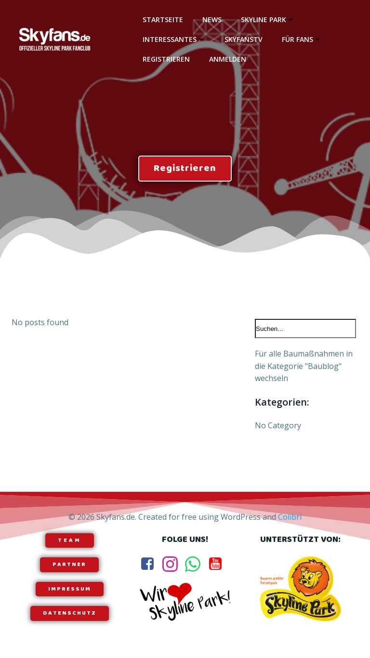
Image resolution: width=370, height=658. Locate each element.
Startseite (163, 19)
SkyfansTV (244, 39)
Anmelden (227, 59)
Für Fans (302, 39)
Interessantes (174, 39)
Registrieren (166, 59)
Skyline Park (268, 19)
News (212, 19)
